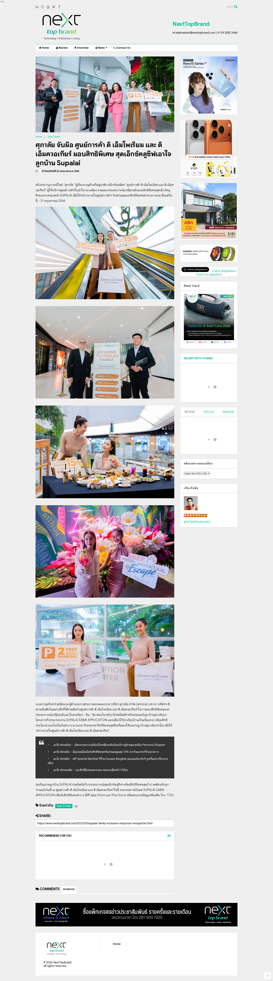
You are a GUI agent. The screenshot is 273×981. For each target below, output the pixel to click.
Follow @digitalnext (224, 271)
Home (44, 47)
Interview (81, 47)
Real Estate (54, 136)
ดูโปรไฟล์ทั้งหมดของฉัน (197, 522)
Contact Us (122, 47)
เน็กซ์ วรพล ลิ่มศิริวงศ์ (195, 515)
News (101, 47)
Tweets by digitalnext (209, 274)
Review (62, 47)
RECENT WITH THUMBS (198, 358)
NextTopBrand (191, 23)
